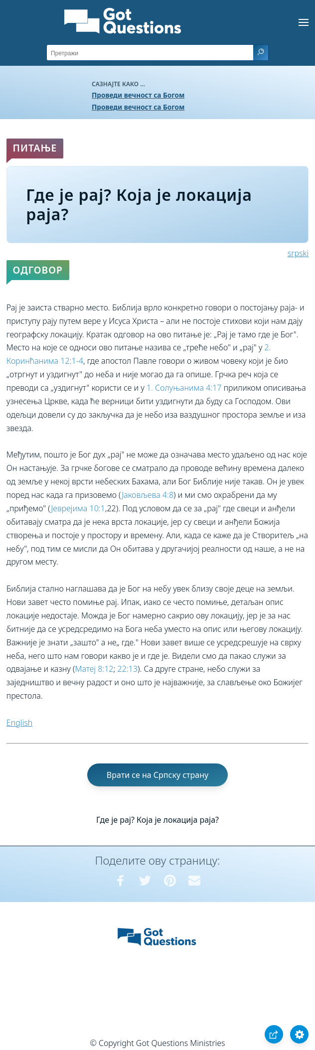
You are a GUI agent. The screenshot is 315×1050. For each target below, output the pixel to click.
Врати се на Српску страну (157, 774)
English (19, 722)
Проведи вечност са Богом (138, 95)
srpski (298, 253)
